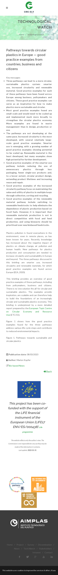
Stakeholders (45, 548)
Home (21, 34)
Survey (31, 544)
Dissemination (45, 544)
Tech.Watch (29, 548)
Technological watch (35, 34)
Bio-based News (17, 365)
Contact (49, 552)
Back (47, 371)
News (17, 548)
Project (20, 544)
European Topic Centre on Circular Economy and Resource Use (29, 311)
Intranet (36, 552)
